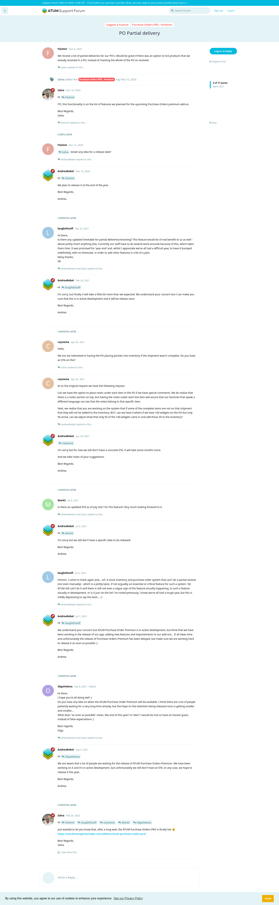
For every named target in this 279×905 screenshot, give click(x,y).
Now (213, 122)
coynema (67, 443)
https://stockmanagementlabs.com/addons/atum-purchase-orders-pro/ (102, 833)
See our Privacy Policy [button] (128, 898)
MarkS (69, 533)
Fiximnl (69, 97)
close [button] (268, 898)
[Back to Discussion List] (4, 10)
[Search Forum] (189, 10)
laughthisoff (72, 287)
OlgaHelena (72, 756)
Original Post (217, 61)
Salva (65, 152)
